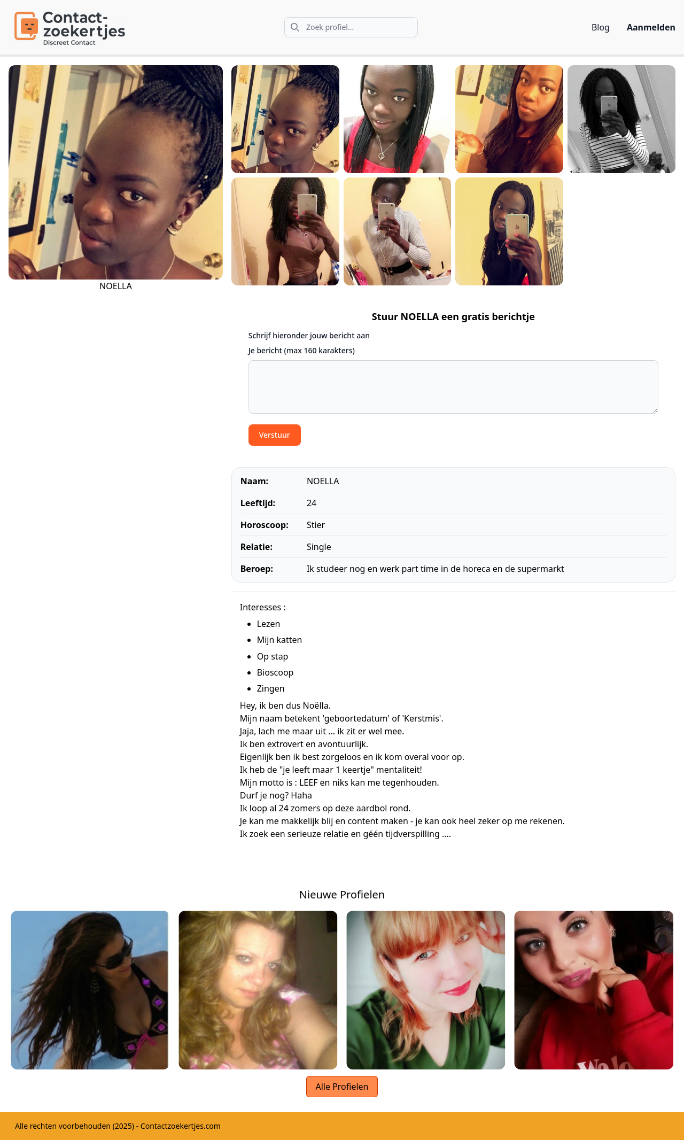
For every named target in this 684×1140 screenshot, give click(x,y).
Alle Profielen (341, 1086)
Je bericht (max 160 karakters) (301, 350)
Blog (601, 27)
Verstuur (274, 435)
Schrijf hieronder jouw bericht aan (309, 335)
